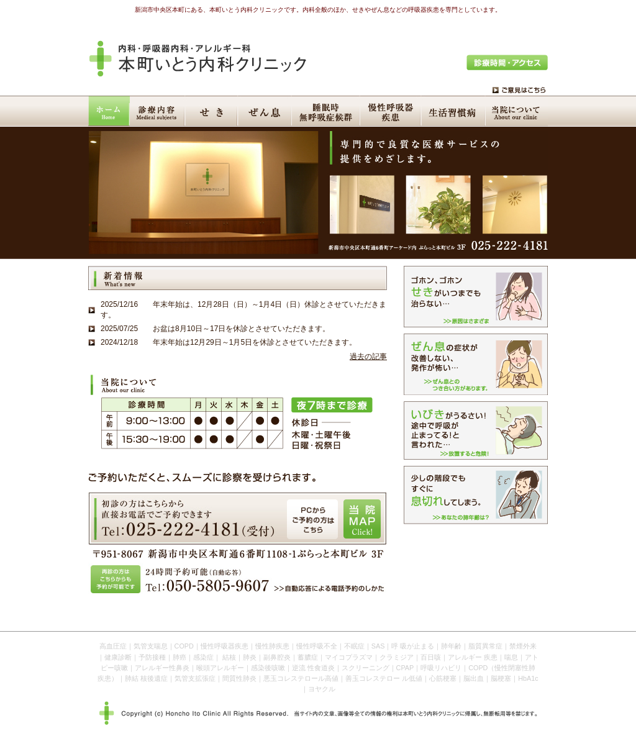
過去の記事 (368, 356)
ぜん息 (266, 111)
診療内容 (158, 111)
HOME (109, 111)
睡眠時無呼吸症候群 (327, 111)
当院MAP (362, 519)
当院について (517, 111)
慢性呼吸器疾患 (392, 111)
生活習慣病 (455, 111)
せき (212, 111)
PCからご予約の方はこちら (312, 519)
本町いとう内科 (198, 58)
